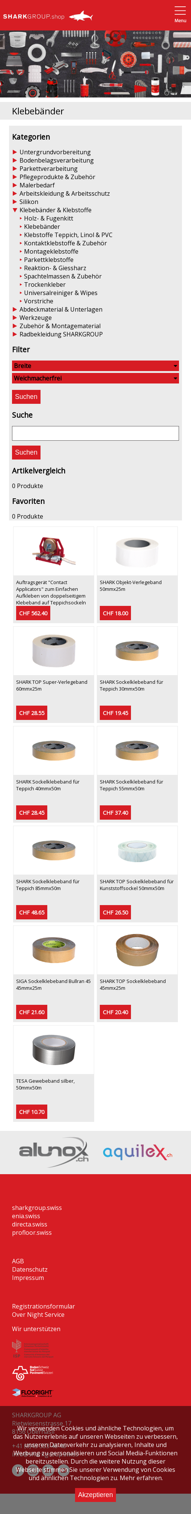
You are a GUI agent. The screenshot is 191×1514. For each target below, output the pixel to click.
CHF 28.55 (31, 713)
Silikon (29, 202)
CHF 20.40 (115, 1012)
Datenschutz (30, 1269)
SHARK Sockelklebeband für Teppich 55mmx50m (131, 785)
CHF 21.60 (31, 1012)
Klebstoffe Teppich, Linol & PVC (68, 235)
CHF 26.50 (115, 912)
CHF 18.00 (115, 613)
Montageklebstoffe (51, 251)
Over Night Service (38, 1314)
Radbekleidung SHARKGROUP (61, 334)
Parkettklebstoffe (49, 260)
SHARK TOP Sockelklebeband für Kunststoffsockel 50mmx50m (137, 885)
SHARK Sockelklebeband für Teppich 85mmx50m (48, 885)
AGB (18, 1261)
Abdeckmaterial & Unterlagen (61, 309)
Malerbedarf (37, 185)
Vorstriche (38, 301)
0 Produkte (27, 486)
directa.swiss (29, 1224)
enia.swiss (26, 1216)
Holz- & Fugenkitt (48, 218)
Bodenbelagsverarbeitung (57, 160)
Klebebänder (42, 226)
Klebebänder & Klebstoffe (56, 210)
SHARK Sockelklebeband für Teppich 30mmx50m (131, 685)
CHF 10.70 (31, 1111)
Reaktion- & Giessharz (55, 268)
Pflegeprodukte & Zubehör (57, 177)
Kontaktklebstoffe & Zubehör (65, 243)
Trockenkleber (45, 284)
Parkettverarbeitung (49, 168)
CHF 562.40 (33, 613)
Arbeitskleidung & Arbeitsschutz (65, 193)
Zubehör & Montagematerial (60, 326)
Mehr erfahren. (141, 1478)
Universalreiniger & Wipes (61, 293)
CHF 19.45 (115, 713)
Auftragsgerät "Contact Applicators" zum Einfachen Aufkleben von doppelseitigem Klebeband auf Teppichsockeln (51, 592)
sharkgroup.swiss (37, 1208)
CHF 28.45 (31, 812)
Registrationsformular (43, 1306)
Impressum (28, 1278)
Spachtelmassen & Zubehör (63, 276)
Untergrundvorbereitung (55, 152)
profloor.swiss (32, 1232)
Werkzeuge (36, 317)
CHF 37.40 (115, 812)
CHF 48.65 (31, 912)
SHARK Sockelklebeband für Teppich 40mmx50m (48, 785)
